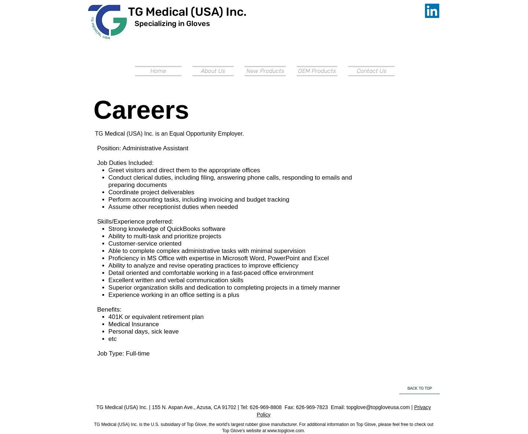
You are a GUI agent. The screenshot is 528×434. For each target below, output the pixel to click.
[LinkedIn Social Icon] (432, 11)
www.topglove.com (285, 430)
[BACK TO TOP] (419, 388)
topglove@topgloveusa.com (378, 407)
